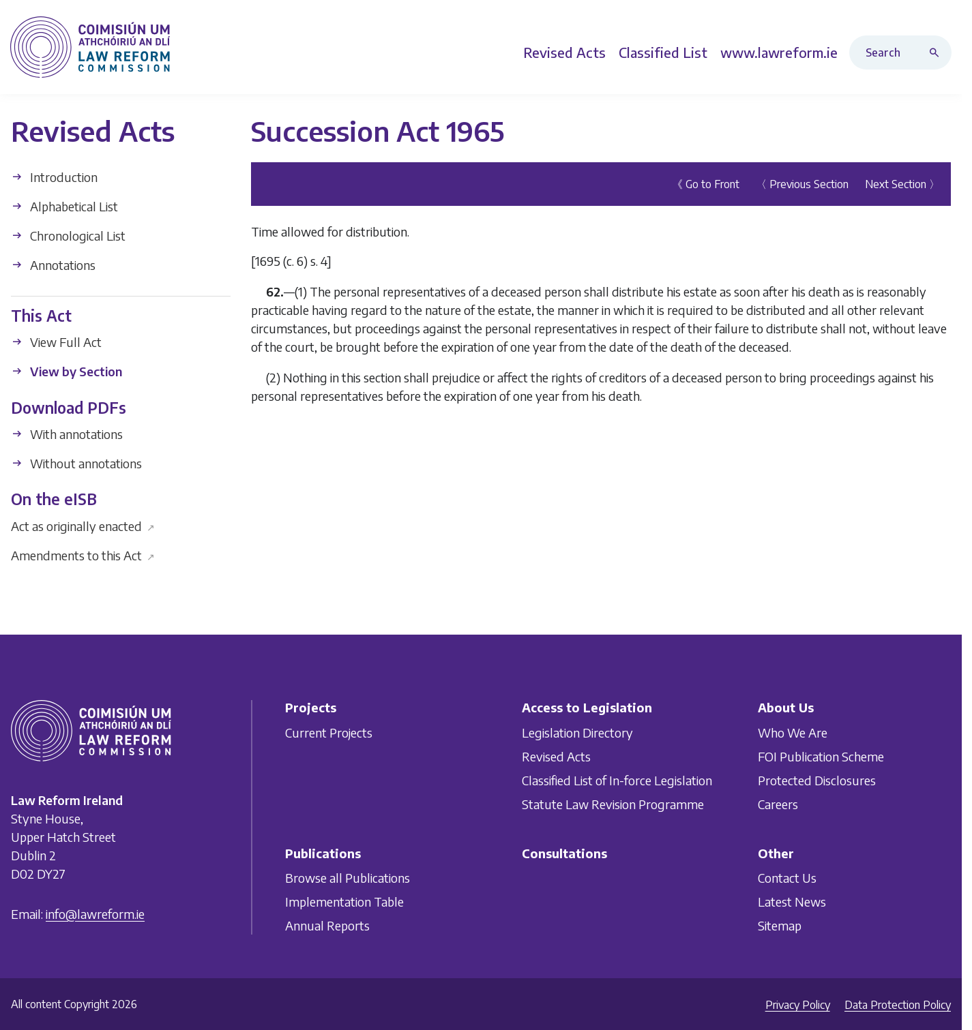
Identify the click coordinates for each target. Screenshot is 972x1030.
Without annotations (76, 463)
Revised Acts (556, 756)
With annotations (67, 434)
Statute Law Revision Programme (613, 804)
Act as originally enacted (83, 525)
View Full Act (56, 342)
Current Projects (328, 732)
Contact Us (787, 877)
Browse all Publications (347, 877)
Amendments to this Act (83, 554)
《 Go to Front (705, 184)
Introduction (54, 177)
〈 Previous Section (802, 184)
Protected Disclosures (817, 780)
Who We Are (792, 732)
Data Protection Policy (897, 1005)
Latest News (792, 901)
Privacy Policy (797, 1005)
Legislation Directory (577, 732)
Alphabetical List (64, 206)
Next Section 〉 (902, 184)
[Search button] (937, 52)
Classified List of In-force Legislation (617, 780)
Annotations (53, 265)
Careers (778, 804)
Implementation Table (344, 901)
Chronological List (68, 235)
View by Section (66, 371)
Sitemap (779, 925)
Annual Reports (327, 925)
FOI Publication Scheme (821, 756)
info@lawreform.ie (95, 914)
